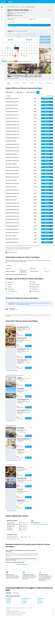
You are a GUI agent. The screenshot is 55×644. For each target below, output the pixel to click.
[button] (2, 1)
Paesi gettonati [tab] (16, 595)
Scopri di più (38, 245)
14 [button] (20, 34)
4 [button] (39, 29)
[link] (12, 370)
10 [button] (10, 34)
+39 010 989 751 (11, 14)
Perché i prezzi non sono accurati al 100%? (29, 617)
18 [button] (12, 36)
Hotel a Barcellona (9, 600)
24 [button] (10, 39)
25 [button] (12, 39)
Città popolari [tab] (9, 595)
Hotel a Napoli (8, 603)
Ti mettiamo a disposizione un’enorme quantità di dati (29, 615)
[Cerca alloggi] (1, 7)
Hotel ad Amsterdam (40, 600)
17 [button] (10, 36)
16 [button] (25, 34)
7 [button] (20, 31)
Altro (6, 262)
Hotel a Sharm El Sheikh (26, 600)
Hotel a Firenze (24, 603)
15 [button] (23, 34)
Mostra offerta (28, 356)
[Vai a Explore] (1, 14)
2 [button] (25, 29)
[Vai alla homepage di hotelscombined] (8, 1)
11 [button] (12, 34)
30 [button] (25, 39)
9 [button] (25, 31)
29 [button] (23, 39)
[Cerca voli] (1, 5)
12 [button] (15, 34)
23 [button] (25, 36)
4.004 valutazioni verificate (18, 15)
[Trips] (1, 17)
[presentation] (18, 78)
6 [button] (44, 29)
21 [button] (20, 36)
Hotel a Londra (39, 603)
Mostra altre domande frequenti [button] (22, 566)
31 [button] (10, 41)
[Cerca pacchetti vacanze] (1, 12)
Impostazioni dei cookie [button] (10, 250)
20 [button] (44, 34)
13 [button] (44, 31)
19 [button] (15, 36)
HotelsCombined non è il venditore (29, 613)
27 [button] (44, 36)
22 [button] (23, 36)
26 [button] (15, 39)
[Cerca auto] (1, 9)
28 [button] (20, 39)
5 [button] (15, 31)
